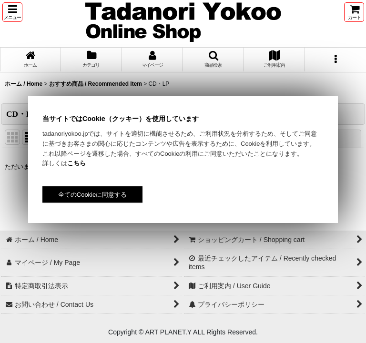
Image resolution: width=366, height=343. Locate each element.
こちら (76, 163)
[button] (12, 12)
